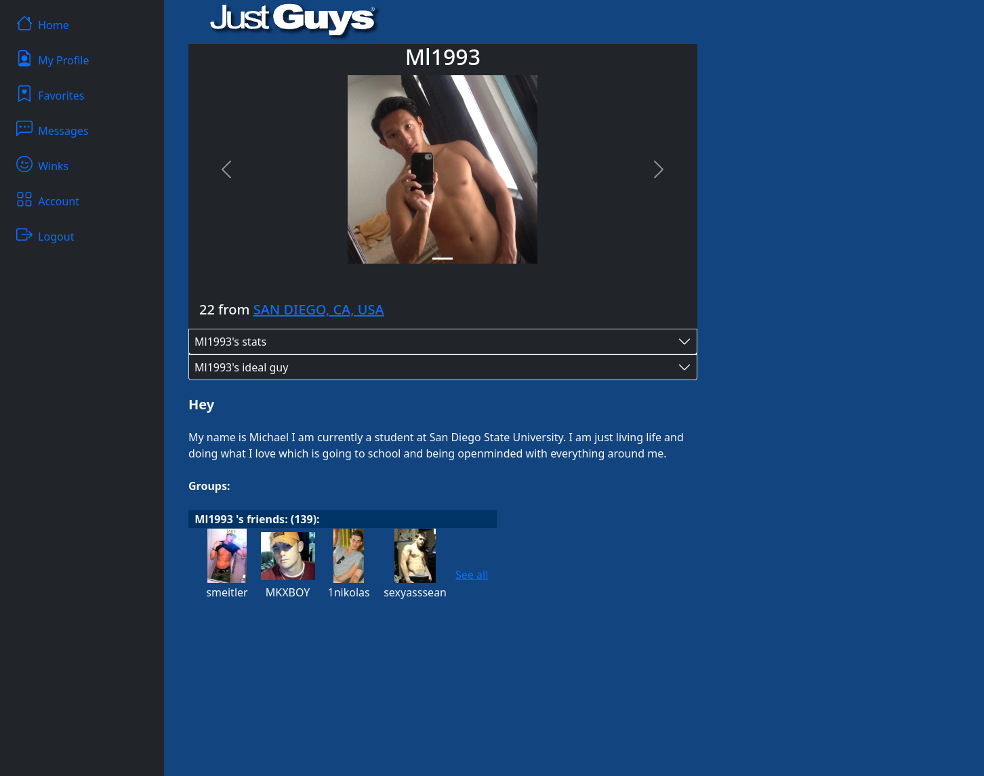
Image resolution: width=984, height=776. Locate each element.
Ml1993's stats (230, 341)
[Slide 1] (442, 258)
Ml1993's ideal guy (241, 367)
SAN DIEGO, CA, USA (318, 309)
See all (471, 574)
